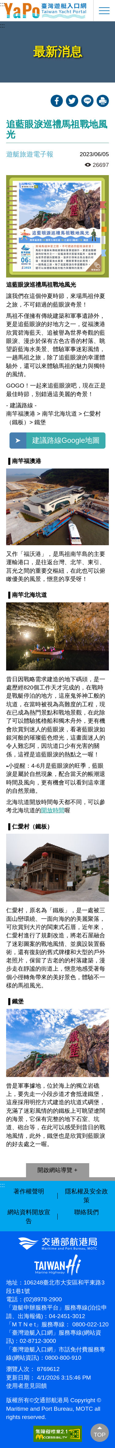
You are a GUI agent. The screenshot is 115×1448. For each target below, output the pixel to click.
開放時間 (52, 810)
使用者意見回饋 (26, 1386)
